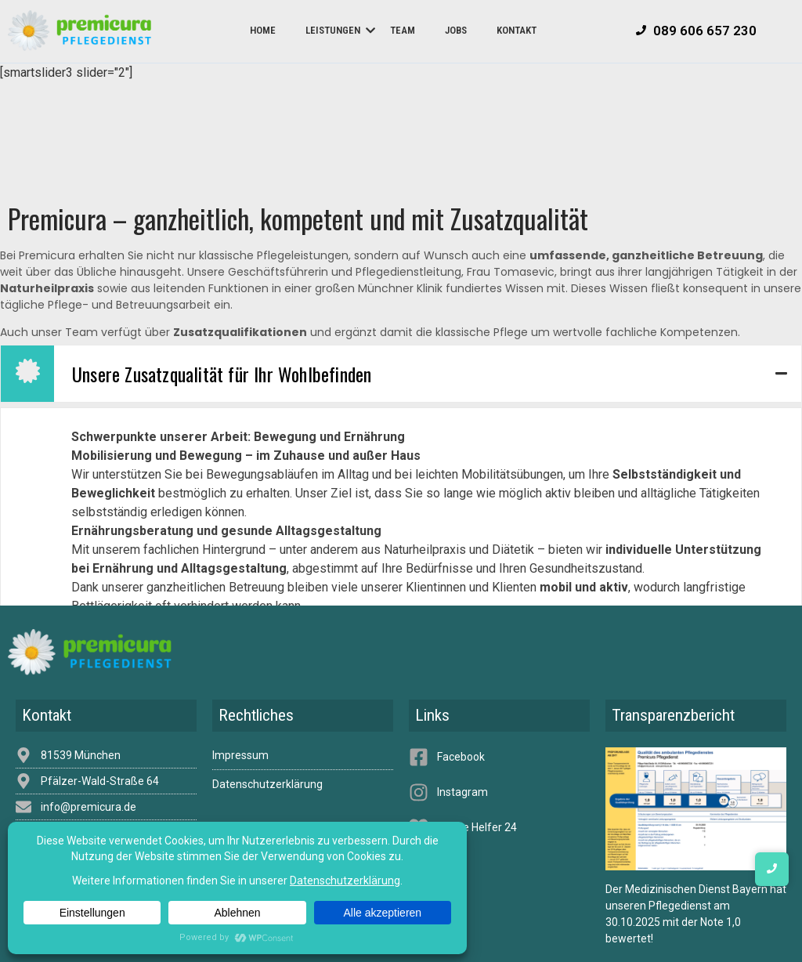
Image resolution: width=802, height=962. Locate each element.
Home (263, 30)
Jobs (456, 30)
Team (402, 30)
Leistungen (339, 30)
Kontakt (516, 30)
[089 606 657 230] (696, 31)
